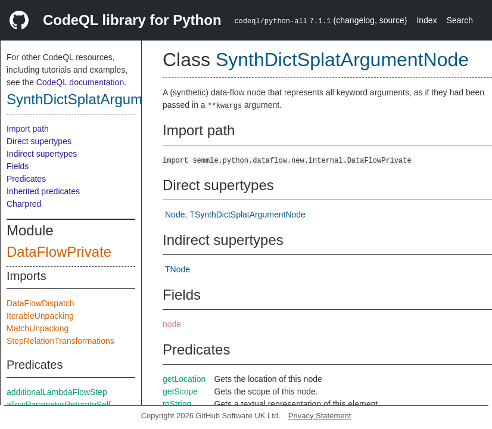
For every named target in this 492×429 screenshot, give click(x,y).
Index (426, 20)
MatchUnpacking (37, 328)
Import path (28, 128)
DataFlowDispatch (40, 303)
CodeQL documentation (80, 82)
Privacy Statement (319, 415)
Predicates (26, 179)
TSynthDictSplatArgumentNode (247, 214)
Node (175, 214)
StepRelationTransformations (60, 341)
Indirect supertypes (42, 153)
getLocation (184, 379)
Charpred (24, 204)
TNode (177, 269)
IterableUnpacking (40, 316)
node (172, 324)
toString (177, 404)
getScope (180, 391)
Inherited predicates (43, 191)
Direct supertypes (39, 141)
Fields (18, 166)
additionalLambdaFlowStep (57, 392)
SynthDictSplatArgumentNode (102, 99)
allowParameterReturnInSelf (59, 404)
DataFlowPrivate (59, 252)
